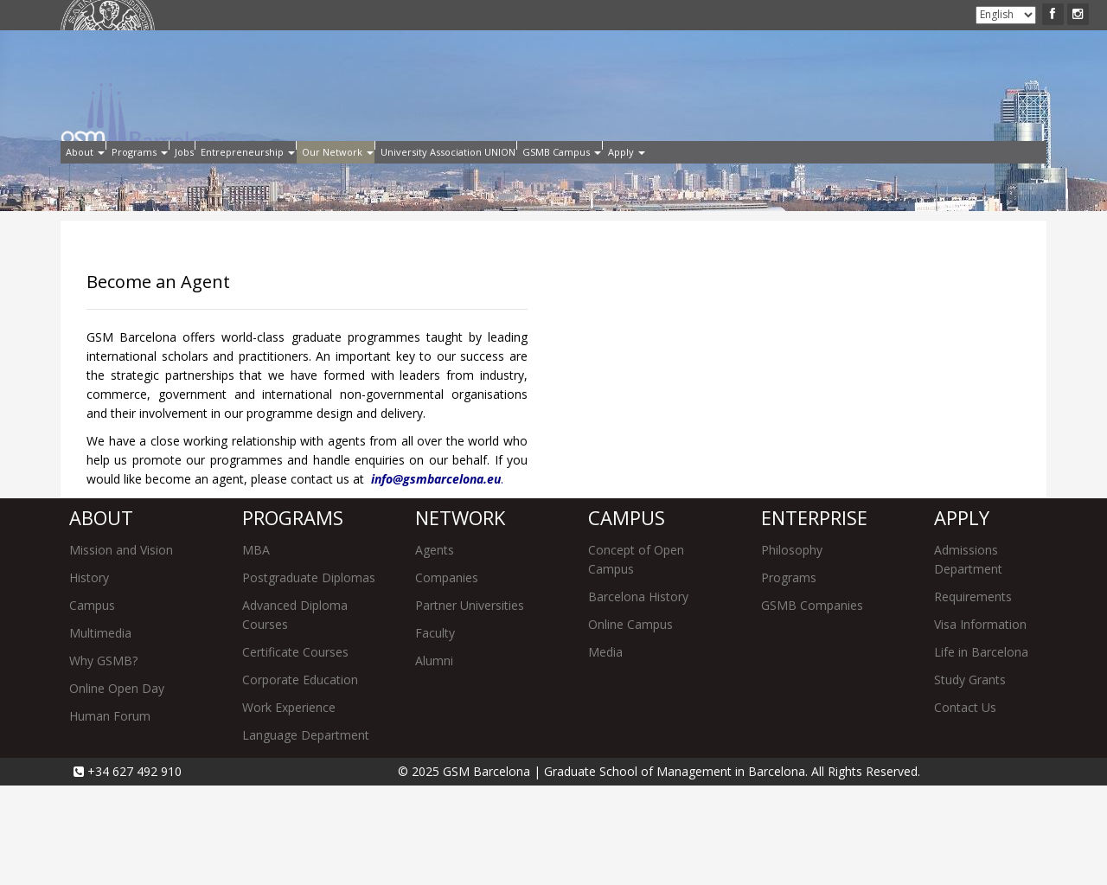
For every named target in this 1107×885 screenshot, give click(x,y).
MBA (256, 649)
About (97, 180)
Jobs (259, 180)
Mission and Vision (121, 649)
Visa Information (980, 723)
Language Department (305, 834)
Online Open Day (116, 787)
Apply (249, 16)
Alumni (341, 16)
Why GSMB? (103, 760)
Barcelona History (638, 696)
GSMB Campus (814, 180)
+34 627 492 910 (133, 871)
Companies (446, 677)
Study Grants (970, 779)
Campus (92, 704)
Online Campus (630, 723)
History (89, 677)
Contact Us (965, 806)
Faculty (435, 732)
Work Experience (289, 806)
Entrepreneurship (357, 180)
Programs (184, 180)
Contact (388, 16)
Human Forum (109, 815)
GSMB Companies (812, 704)
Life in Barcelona (981, 751)
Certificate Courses (295, 751)
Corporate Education (300, 779)
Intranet (294, 16)
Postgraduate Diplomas (308, 677)
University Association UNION (649, 180)
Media (605, 751)
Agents (434, 649)
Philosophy (791, 649)
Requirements (973, 696)
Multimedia (100, 732)
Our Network (488, 180)
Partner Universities (469, 704)
